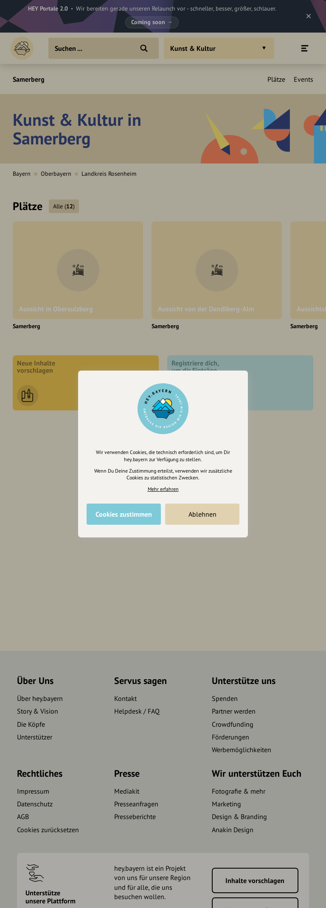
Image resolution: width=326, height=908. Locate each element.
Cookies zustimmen (124, 514)
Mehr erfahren (163, 489)
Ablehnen (202, 514)
